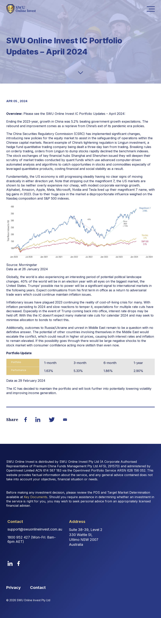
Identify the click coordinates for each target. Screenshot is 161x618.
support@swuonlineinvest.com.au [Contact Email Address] (34, 529)
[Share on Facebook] (25, 419)
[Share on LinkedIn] (38, 419)
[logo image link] (21, 9)
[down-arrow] (80, 72)
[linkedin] (10, 563)
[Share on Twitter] (52, 419)
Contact (38, 587)
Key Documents (35, 497)
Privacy (13, 587)
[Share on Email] (65, 419)
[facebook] (18, 563)
